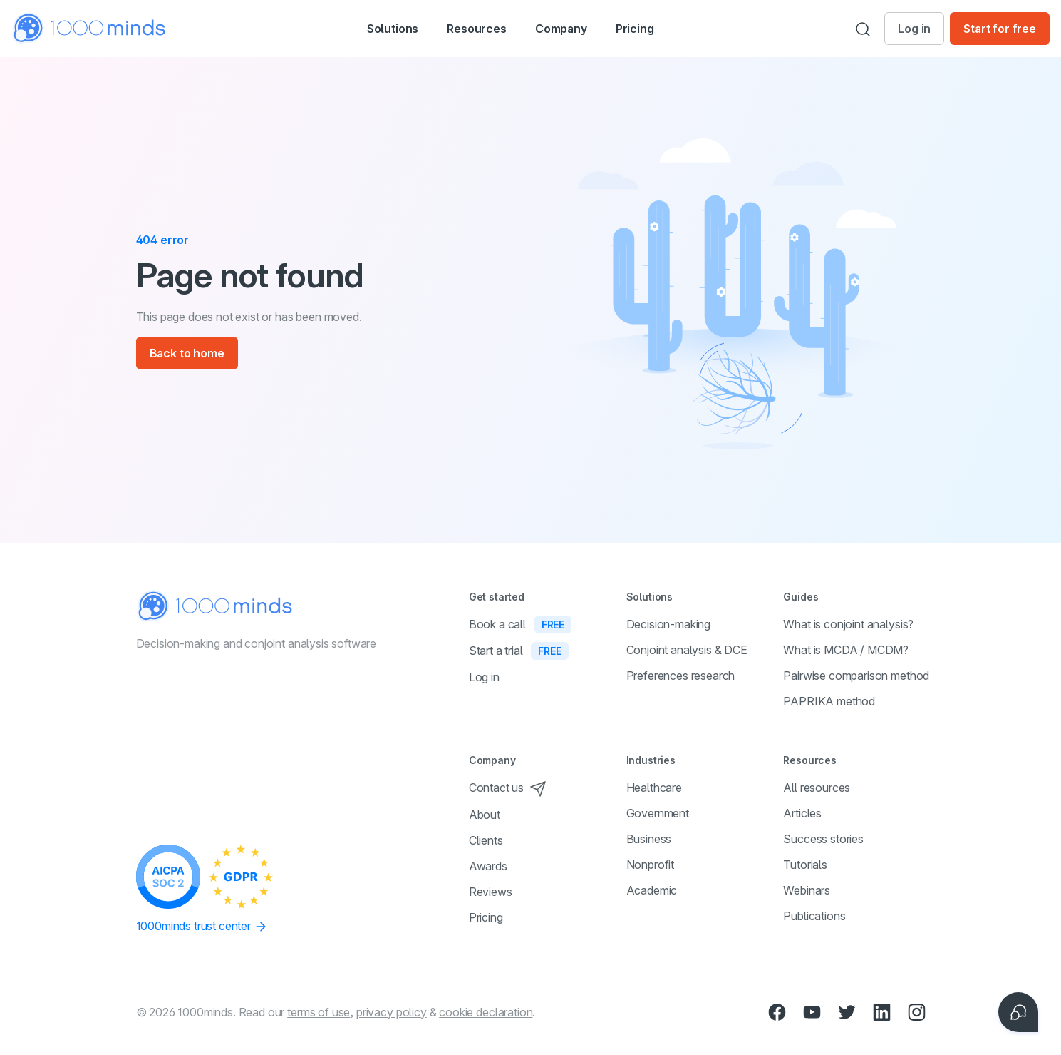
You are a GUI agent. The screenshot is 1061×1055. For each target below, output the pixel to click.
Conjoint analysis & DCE (686, 650)
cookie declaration (485, 1012)
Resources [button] (476, 30)
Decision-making (668, 624)
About (484, 814)
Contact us (508, 787)
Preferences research (680, 675)
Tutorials (805, 864)
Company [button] (577, 30)
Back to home (187, 353)
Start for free (999, 28)
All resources (816, 787)
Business (649, 839)
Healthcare (654, 787)
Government (657, 813)
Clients (486, 840)
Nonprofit (650, 864)
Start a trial (519, 650)
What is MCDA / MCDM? (846, 650)
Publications (814, 916)
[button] (377, 28)
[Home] (89, 28)
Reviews (490, 892)
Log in (914, 28)
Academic (652, 890)
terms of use (318, 1012)
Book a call (520, 624)
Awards (488, 866)
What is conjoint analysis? (848, 624)
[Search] (863, 28)
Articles (802, 813)
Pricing (658, 28)
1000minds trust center (202, 926)
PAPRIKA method (829, 701)
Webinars (806, 890)
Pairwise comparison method (856, 675)
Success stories (823, 839)
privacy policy (391, 1012)
